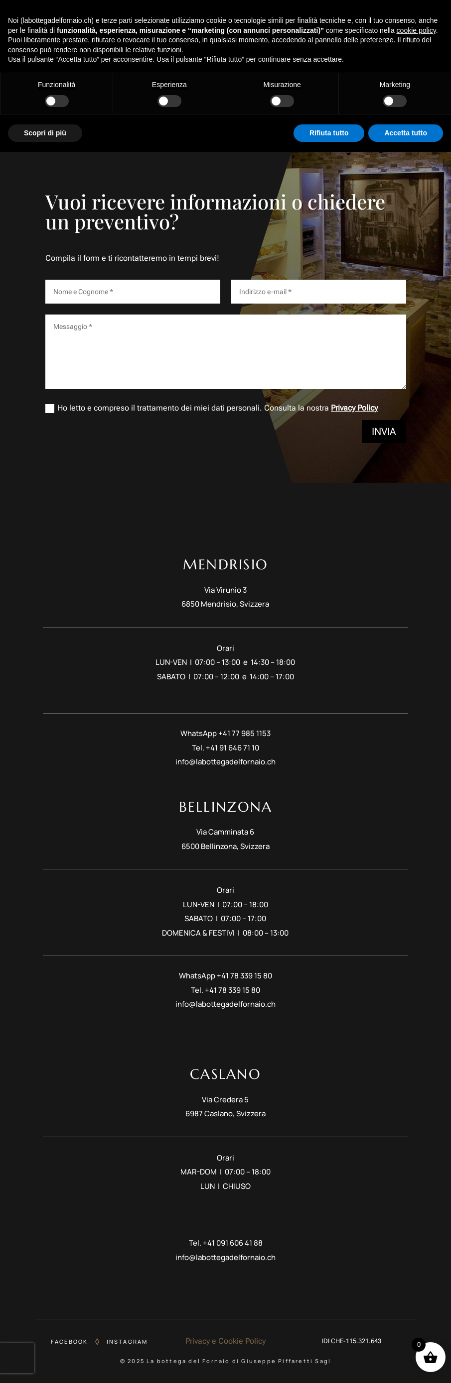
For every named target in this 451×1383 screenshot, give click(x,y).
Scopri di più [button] (45, 1364)
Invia (384, 431)
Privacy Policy (354, 408)
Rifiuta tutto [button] (329, 1364)
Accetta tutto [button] (405, 1364)
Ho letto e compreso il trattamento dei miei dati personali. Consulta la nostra (211, 408)
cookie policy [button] (416, 1261)
